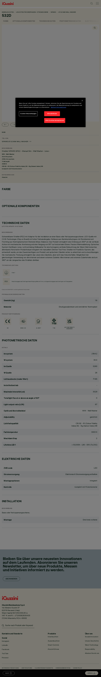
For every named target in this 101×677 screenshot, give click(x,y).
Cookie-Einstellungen (28, 113)
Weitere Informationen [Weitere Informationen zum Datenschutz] (58, 107)
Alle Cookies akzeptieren (54, 120)
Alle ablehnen (52, 113)
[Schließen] (82, 100)
